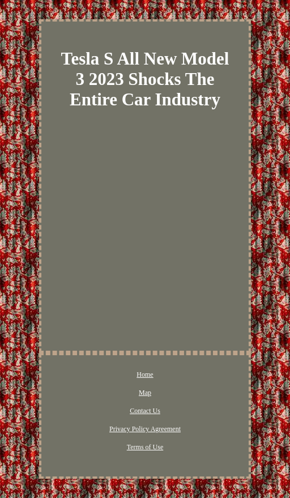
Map (145, 393)
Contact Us (145, 411)
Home (145, 374)
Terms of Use (145, 447)
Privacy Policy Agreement (145, 429)
